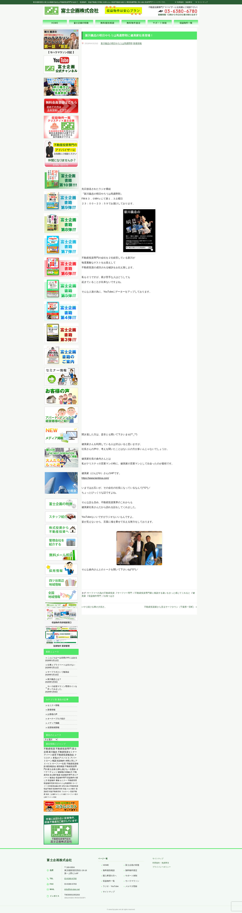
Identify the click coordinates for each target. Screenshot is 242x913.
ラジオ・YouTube (110, 886)
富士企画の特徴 (132, 865)
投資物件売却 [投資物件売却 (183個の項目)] (57, 789)
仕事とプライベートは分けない (61, 665)
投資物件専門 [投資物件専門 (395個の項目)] (66, 775)
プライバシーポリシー (161, 867)
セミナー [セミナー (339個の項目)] (63, 780)
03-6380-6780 (70, 878)
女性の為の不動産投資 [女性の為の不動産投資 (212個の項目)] (69, 786)
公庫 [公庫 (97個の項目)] (45, 797)
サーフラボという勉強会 (58, 672)
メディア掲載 (53, 723)
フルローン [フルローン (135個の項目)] (65, 791)
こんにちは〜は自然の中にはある (62, 658)
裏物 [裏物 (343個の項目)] (57, 780)
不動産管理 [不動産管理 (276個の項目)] (72, 780)
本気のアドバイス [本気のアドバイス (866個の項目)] (61, 758)
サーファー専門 (124, 593)
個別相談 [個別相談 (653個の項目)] (60, 766)
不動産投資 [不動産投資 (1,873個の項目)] (49, 748)
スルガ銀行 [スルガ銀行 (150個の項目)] (71, 789)
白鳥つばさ (109, 596)
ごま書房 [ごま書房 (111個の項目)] (52, 794)
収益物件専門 (94, 596)
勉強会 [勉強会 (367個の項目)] (52, 778)
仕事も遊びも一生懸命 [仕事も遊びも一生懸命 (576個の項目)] (66, 769)
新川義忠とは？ (54, 679)
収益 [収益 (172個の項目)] (64, 789)
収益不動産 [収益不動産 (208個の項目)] (48, 789)
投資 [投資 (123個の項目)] (47, 794)
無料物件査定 (131, 870)
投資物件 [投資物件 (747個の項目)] (61, 761)
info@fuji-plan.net (72, 889)
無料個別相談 (109, 870)
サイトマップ (201, 2)
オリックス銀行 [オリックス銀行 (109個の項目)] (61, 794)
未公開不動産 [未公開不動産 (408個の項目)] (55, 775)
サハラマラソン (132, 881)
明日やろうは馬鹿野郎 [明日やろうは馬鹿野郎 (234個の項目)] (63, 783)
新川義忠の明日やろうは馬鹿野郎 (117, 43)
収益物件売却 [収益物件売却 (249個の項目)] (49, 783)
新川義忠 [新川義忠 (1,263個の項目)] (53, 752)
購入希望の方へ (110, 876)
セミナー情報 (53, 705)
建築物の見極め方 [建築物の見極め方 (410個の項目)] (65, 772)
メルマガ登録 (131, 886)
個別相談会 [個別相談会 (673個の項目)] (51, 766)
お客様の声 (52, 714)
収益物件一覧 (109, 881)
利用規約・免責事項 (183, 2)
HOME (106, 865)
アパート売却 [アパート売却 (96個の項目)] (51, 797)
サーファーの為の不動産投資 (101, 593)
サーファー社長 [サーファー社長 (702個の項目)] (59, 764)
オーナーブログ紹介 (56, 718)
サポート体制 (131, 876)
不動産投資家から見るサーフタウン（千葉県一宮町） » (170, 607)
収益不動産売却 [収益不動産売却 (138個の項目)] (55, 791)
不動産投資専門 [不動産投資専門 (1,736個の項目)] (63, 748)
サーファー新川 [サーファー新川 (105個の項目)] (72, 794)
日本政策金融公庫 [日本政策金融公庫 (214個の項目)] (54, 786)
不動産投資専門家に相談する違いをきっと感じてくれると (162, 593)
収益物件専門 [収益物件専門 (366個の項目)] (61, 778)
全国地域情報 (53, 727)
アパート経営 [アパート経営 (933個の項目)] (50, 755)
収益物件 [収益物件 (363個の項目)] (51, 780)
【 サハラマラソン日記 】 (61, 52)
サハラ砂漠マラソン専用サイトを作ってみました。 (62, 687)
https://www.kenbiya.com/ (95, 478)
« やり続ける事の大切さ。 (94, 607)
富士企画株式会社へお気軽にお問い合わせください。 (172, 11)
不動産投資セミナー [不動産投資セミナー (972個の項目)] (67, 752)
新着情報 (137, 43)
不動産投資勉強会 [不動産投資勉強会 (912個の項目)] (65, 755)
